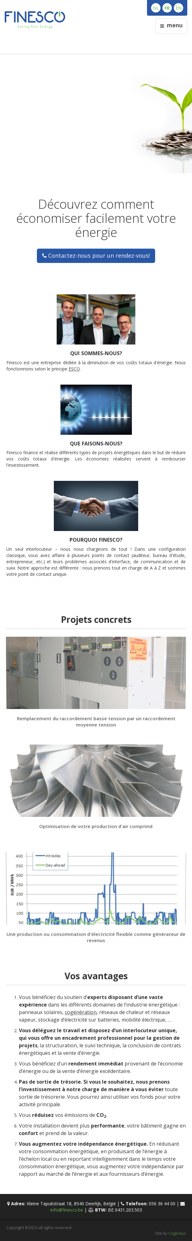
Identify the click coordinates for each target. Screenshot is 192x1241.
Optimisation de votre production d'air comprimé (96, 826)
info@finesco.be (66, 1210)
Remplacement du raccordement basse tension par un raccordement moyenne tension (96, 721)
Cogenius (177, 1233)
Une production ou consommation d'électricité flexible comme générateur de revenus (96, 937)
